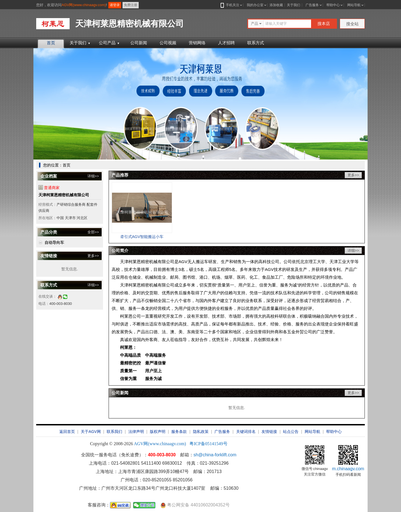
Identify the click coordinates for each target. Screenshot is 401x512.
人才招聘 (226, 42)
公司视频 (168, 42)
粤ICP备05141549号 (208, 443)
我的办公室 (255, 5)
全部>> (93, 232)
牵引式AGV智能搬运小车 (142, 236)
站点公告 (291, 431)
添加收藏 (276, 5)
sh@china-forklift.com (215, 454)
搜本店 (323, 23)
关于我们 (293, 5)
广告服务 (312, 5)
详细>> (93, 176)
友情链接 (269, 431)
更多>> (93, 256)
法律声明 (136, 431)
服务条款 (179, 431)
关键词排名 (246, 431)
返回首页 (67, 431)
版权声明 (157, 431)
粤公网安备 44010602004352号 (195, 505)
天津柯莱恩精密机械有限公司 (63, 195)
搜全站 (352, 23)
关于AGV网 (91, 431)
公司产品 (109, 42)
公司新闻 (138, 42)
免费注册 (130, 5)
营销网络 (197, 42)
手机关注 (231, 5)
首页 (51, 42)
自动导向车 (54, 242)
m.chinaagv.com (348, 468)
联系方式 (255, 42)
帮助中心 (333, 5)
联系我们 (114, 431)
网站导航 (354, 5)
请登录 (115, 5)
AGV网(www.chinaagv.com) (84, 5)
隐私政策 (201, 431)
